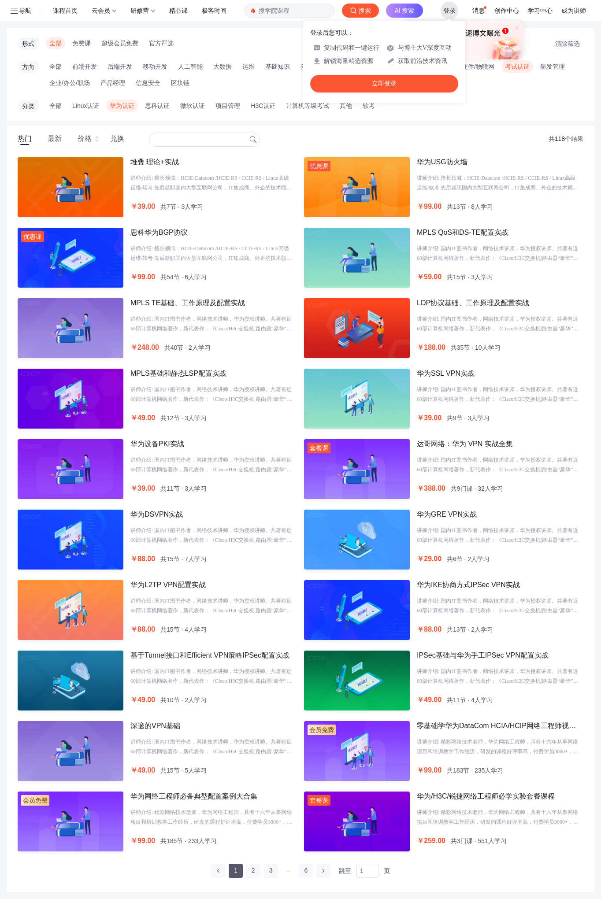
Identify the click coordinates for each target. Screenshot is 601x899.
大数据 (222, 66)
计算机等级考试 (307, 105)
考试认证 (517, 66)
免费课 (81, 43)
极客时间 (214, 10)
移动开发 (155, 66)
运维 (248, 66)
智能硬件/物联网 (471, 66)
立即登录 (384, 83)
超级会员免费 (119, 43)
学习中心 (540, 10)
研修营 (139, 10)
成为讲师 (573, 10)
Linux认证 (85, 105)
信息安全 (148, 82)
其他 (346, 105)
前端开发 (84, 66)
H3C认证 (263, 105)
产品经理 (112, 82)
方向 (28, 66)
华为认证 (122, 105)
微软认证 (192, 105)
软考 (369, 105)
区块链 (180, 82)
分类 (28, 106)
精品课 (178, 10)
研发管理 (552, 66)
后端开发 (120, 66)
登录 (449, 10)
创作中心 (506, 10)
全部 (55, 43)
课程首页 (65, 10)
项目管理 (227, 105)
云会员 (101, 10)
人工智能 (190, 66)
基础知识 (277, 66)
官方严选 (161, 43)
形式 (28, 43)
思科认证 (157, 105)
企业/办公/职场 (69, 82)
